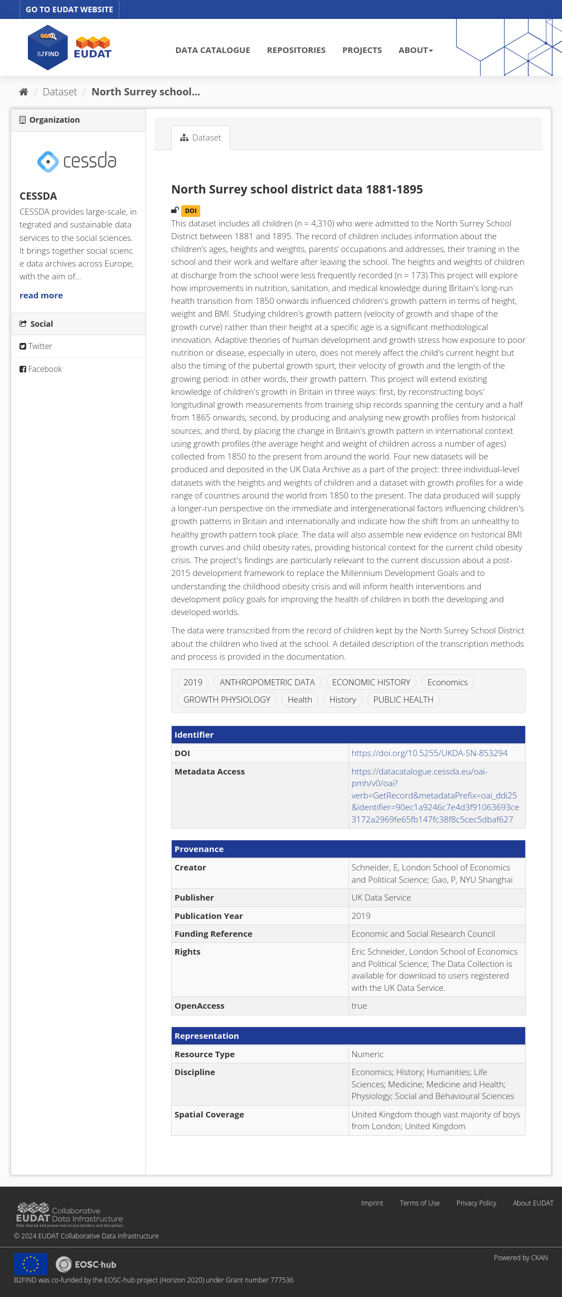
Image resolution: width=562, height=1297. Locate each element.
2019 (192, 682)
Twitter (36, 346)
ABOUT (416, 49)
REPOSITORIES (296, 49)
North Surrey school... (145, 91)
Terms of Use (419, 1203)
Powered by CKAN (521, 1257)
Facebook (41, 369)
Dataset (60, 91)
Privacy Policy (476, 1203)
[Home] (23, 91)
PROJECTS (362, 49)
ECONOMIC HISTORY (371, 682)
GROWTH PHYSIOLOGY (226, 699)
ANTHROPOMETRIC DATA (267, 682)
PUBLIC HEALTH (404, 699)
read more (41, 295)
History (343, 699)
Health (300, 699)
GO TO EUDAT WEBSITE (69, 9)
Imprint (372, 1203)
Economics (448, 682)
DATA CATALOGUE (213, 49)
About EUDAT (533, 1203)
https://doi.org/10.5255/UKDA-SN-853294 (430, 752)
